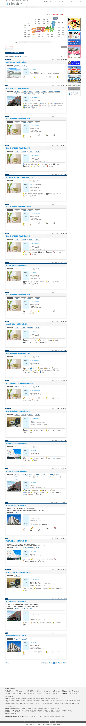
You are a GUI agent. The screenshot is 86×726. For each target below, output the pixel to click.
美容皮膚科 (47, 700)
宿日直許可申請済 (74, 714)
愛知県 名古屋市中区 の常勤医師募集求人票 (18, 572)
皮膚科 (42, 700)
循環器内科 (23, 698)
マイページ (74, 9)
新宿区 (34, 331)
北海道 (62, 19)
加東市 (34, 450)
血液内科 (28, 698)
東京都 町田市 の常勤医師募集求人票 (16, 601)
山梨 (48, 23)
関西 (44, 690)
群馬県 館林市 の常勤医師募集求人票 (16, 62)
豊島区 (34, 272)
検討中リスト (68, 4)
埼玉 (59, 32)
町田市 (34, 612)
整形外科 (34, 700)
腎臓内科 (52, 698)
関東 (17, 690)
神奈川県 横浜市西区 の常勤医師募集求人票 (18, 118)
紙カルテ (37, 716)
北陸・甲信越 (30, 690)
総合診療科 (7, 703)
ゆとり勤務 (59, 714)
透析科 (78, 700)
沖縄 (25, 36)
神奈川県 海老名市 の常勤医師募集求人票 (17, 88)
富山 (44, 19)
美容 (40, 711)
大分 (29, 32)
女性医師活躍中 (46, 716)
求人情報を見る (43, 80)
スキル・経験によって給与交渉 (27, 714)
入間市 (34, 516)
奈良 (39, 23)
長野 (48, 21)
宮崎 (29, 34)
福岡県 (31, 418)
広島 (25, 25)
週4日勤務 (7, 714)
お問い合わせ (61, 1)
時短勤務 (68, 714)
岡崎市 (34, 642)
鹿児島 (28, 36)
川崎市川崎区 (37, 213)
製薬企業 (74, 703)
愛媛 (39, 34)
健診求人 (49, 9)
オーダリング (32, 716)
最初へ (43, 662)
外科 (9, 700)
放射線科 (27, 703)
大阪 (35, 21)
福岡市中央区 (36, 418)
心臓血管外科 (24, 700)
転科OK (67, 711)
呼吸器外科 (18, 700)
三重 (48, 36)
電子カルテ (27, 716)
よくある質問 (69, 1)
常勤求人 (11, 9)
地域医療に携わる (27, 711)
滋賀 (39, 19)
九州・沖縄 (71, 690)
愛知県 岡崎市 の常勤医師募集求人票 (16, 635)
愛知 (48, 34)
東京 (59, 34)
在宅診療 (62, 703)
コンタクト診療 (51, 708)
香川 (43, 34)
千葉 (63, 34)
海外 (26, 19)
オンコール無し (17, 714)
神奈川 (58, 36)
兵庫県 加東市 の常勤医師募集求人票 (16, 443)
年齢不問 (57, 711)
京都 (39, 21)
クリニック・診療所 (57, 710)
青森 (59, 22)
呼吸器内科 (18, 698)
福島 (63, 27)
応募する (58, 80)
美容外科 (50, 700)
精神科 (24, 703)
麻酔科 (17, 703)
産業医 (70, 703)
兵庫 (35, 19)
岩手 (63, 22)
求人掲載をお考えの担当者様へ (74, 87)
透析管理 (45, 708)
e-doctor (14, 3)
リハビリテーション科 (39, 703)
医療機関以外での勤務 (66, 710)
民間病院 (45, 710)
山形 (59, 27)
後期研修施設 (40, 710)
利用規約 (52, 721)
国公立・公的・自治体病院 (24, 710)
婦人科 (66, 700)
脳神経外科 (29, 700)
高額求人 (35, 714)
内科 (9, 698)
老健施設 (66, 703)
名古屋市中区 (36, 579)
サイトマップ (78, 1)
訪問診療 (35, 708)
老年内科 (43, 698)
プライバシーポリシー (43, 721)
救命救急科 (13, 703)
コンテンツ (62, 9)
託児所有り (52, 716)
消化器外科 (13, 700)
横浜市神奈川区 (37, 390)
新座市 (34, 482)
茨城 (63, 32)
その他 (77, 703)
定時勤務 (64, 714)
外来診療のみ (18, 708)
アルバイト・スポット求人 (37, 9)
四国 (63, 690)
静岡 (52, 36)
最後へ (64, 662)
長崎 (25, 32)
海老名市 (36, 97)
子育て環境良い (58, 716)
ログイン (77, 4)
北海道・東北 (8, 690)
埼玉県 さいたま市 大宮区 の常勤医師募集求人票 (19, 177)
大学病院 (16, 710)
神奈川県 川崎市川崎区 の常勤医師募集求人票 (18, 206)
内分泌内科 (33, 698)
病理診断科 (57, 703)
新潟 (48, 19)
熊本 (25, 34)
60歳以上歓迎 (62, 711)
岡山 (29, 25)
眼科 (54, 700)
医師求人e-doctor (27, 721)
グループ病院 (50, 710)
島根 (25, 23)
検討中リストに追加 (60, 62)
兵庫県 (31, 450)
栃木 (63, 30)
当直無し (12, 714)
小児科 (20, 703)
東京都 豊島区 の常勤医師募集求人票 (16, 265)
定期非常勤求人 (24, 9)
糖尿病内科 (38, 698)
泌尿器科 (74, 700)
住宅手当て (47, 714)
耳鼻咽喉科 (58, 700)
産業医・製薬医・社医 (46, 711)
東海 (38, 690)
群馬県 (31, 69)
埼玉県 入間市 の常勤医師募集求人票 (16, 505)
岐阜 (52, 34)
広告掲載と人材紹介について (50, 1)
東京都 (31, 272)
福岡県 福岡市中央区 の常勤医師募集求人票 (18, 411)
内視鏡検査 (40, 708)
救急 (37, 711)
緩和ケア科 (32, 703)
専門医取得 (33, 711)
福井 (44, 23)
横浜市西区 (36, 125)
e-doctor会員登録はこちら (74, 14)
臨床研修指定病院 (33, 710)
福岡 (29, 30)
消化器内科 (13, 698)
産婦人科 (62, 700)
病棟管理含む (30, 708)
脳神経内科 (47, 698)
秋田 (59, 25)
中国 (54, 690)
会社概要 (35, 721)
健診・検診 (57, 708)
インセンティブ (41, 714)
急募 (63, 716)
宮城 (63, 25)
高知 (39, 36)
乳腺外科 (70, 700)
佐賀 (25, 30)
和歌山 (35, 23)
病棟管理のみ (24, 708)
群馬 (59, 30)
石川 (44, 21)
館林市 (34, 69)
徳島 (43, 36)
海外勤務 (71, 711)
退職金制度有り (53, 714)
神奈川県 (31, 97)
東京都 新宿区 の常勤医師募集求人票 (16, 324)
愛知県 (31, 579)
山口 (25, 27)
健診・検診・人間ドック (49, 703)
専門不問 (52, 711)
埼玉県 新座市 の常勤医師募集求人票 (16, 471)
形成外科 (38, 700)
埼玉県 (31, 184)
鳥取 (29, 23)
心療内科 (56, 698)
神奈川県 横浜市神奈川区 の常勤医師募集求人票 (19, 383)
